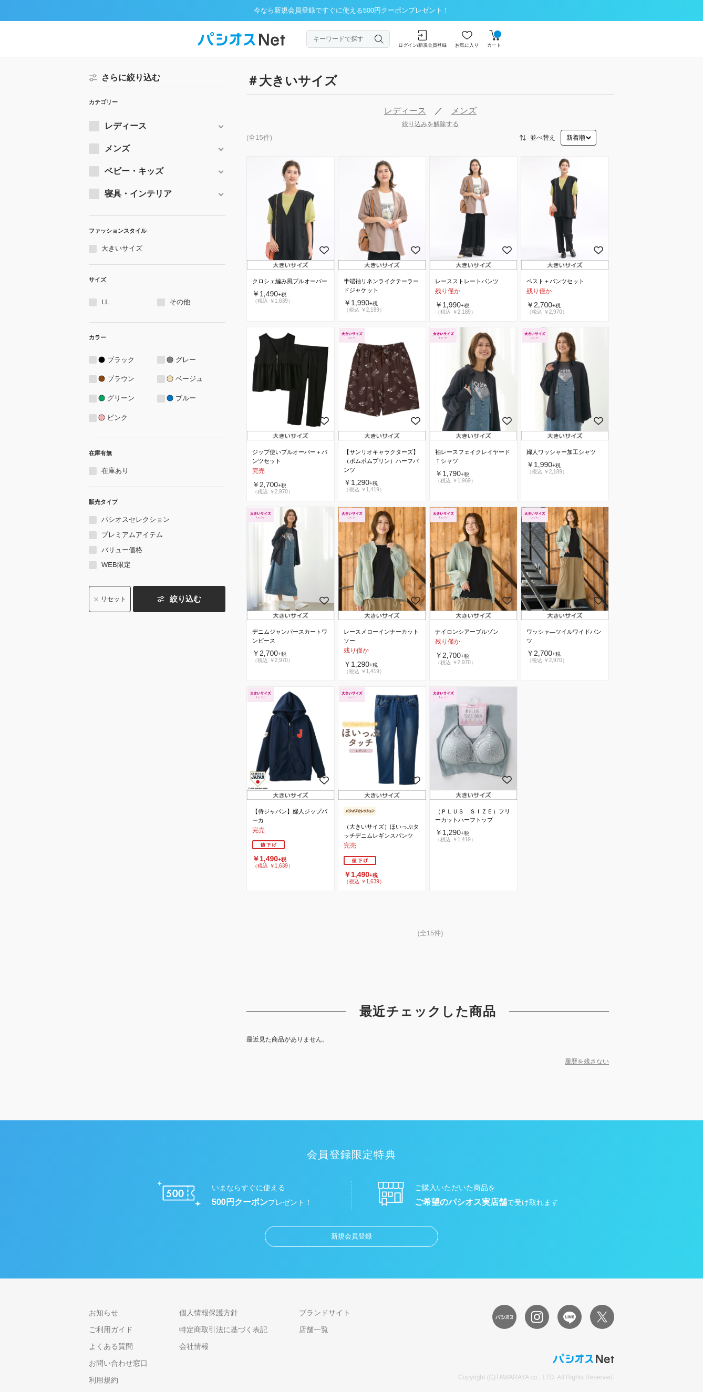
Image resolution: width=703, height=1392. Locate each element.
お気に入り (467, 39)
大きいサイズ (121, 248)
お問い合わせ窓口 (118, 1363)
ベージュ (189, 379)
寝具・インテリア (138, 193)
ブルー (185, 398)
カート (494, 39)
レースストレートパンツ (467, 281)
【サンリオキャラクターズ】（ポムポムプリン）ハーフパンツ (381, 461)
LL (105, 302)
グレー (185, 360)
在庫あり (115, 471)
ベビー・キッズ (134, 171)
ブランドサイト (324, 1312)
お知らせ (103, 1312)
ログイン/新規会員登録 (422, 39)
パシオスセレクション (135, 519)
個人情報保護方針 (208, 1312)
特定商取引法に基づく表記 (223, 1329)
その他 (180, 302)
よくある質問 (111, 1346)
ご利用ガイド (111, 1329)
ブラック (121, 360)
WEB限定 (116, 565)
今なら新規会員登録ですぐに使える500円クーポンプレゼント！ (352, 10)
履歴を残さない (587, 1061)
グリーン (121, 398)
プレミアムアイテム (132, 535)
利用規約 (103, 1380)
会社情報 (194, 1346)
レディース (126, 125)
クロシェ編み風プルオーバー (289, 281)
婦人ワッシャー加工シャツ (561, 452)
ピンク (117, 417)
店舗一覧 (313, 1329)
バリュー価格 (121, 550)
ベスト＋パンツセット (555, 281)
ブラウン (121, 379)
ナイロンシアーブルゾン (467, 631)
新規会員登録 (351, 1236)
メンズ (117, 148)
